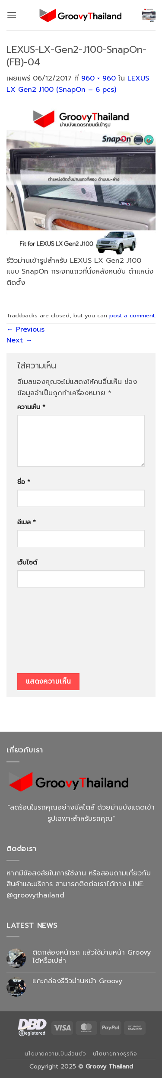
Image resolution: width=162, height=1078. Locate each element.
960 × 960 (98, 78)
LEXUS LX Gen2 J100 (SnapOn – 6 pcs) (77, 84)
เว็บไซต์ (27, 562)
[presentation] (52, 633)
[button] (11, 15)
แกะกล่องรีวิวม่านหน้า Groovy (77, 981)
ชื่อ (23, 482)
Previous (25, 329)
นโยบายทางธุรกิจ (115, 1054)
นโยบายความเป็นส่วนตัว (55, 1054)
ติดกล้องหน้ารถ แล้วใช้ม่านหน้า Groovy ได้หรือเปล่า (91, 957)
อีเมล (26, 522)
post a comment (132, 315)
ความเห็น (31, 407)
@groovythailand (35, 895)
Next (19, 340)
